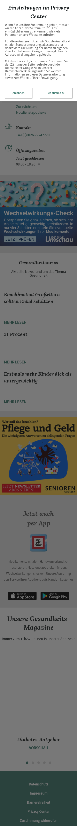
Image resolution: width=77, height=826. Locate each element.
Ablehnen (18, 93)
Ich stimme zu (55, 93)
